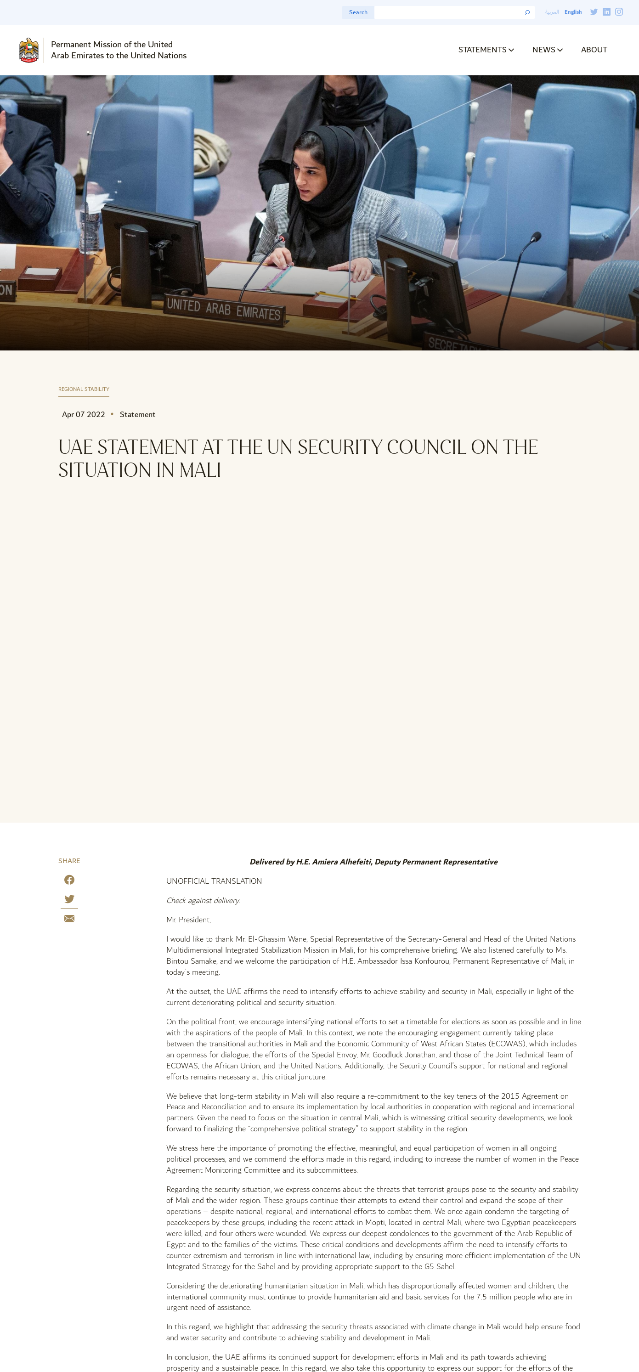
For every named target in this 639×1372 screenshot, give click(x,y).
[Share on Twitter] (69, 901)
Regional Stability (83, 390)
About (594, 49)
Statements (482, 49)
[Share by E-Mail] (69, 920)
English (573, 12)
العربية (552, 12)
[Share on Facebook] (69, 881)
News (543, 49)
